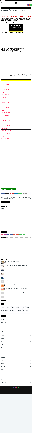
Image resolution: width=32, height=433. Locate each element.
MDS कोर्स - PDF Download (5, 123)
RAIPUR (27, 310)
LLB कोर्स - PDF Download (5, 84)
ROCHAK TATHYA (10, 311)
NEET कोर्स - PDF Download (6, 141)
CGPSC (27, 306)
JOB (16, 347)
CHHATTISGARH (3, 307)
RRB (13, 311)
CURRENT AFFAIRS (17, 307)
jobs (16, 348)
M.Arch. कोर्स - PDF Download (6, 120)
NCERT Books (6, 310)
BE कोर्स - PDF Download (5, 87)
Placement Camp (19, 310)
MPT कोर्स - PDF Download (5, 136)
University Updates (16, 376)
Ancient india (6, 306)
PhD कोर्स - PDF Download (5, 89)
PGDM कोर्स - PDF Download (6, 128)
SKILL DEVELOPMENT (20, 311)
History (16, 344)
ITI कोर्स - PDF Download (5, 117)
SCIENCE (16, 311)
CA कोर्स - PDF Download (5, 138)
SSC (24, 311)
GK (16, 341)
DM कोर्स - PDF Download (5, 115)
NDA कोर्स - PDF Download (5, 92)
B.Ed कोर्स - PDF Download (5, 91)
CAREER (18, 306)
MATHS (16, 351)
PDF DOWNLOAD (14, 310)
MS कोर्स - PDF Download (5, 99)
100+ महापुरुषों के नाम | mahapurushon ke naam (11, 261)
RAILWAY (24, 310)
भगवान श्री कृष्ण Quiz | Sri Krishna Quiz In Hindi (11, 284)
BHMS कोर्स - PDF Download (6, 104)
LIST (16, 350)
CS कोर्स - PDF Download (5, 105)
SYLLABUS (27, 311)
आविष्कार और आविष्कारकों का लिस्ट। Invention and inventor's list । (14, 273)
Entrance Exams (27, 307)
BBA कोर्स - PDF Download (5, 107)
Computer (7, 307)
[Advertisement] (16, 40)
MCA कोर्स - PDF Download (6, 100)
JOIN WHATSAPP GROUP (8, 189)
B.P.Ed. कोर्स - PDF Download (6, 133)
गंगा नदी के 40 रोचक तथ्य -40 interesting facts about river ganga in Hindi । (15, 292)
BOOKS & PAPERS (14, 306)
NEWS (10, 310)
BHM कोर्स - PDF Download (5, 135)
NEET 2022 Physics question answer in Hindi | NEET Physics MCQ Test (14, 296)
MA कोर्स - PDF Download (5, 118)
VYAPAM (16, 379)
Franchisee (16, 338)
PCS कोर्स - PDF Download (5, 94)
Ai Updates (2, 306)
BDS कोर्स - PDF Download (5, 140)
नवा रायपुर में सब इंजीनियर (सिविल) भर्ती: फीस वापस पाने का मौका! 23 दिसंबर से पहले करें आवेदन (16, 270)
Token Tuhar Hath (16, 375)
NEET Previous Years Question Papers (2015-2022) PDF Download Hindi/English (16, 288)
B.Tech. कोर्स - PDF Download (6, 112)
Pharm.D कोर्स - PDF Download (6, 130)
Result (6, 311)
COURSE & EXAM (6, 190)
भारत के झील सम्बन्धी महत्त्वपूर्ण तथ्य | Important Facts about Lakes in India (15, 280)
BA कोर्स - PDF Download (5, 110)
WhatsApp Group (16, 382)
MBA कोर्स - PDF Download (5, 102)
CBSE (20, 306)
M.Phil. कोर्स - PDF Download (6, 122)
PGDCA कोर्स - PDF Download (6, 125)
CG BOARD (23, 306)
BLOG (2, 190)
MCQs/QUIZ (2, 310)
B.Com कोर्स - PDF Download (6, 86)
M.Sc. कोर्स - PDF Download (6, 97)
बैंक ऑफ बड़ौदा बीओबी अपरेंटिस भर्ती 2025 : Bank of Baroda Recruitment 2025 (15, 265)
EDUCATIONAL (22, 307)
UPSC (16, 378)
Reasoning (2, 311)
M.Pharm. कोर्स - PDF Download (6, 131)
